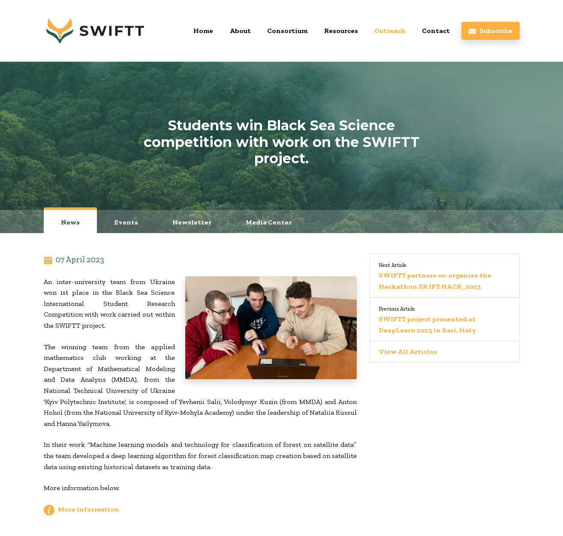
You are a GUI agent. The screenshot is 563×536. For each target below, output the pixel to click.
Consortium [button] (287, 31)
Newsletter (191, 222)
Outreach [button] (390, 31)
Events (126, 222)
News (70, 222)
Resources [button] (341, 31)
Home (203, 31)
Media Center (269, 222)
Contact (436, 31)
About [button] (240, 31)
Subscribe (490, 31)
